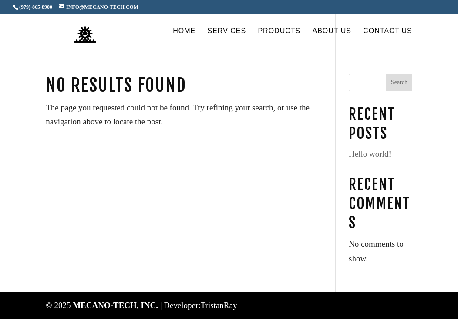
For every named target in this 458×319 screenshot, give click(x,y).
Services (227, 31)
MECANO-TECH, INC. (116, 305)
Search (399, 82)
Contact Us (387, 31)
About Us (331, 31)
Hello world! (370, 153)
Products (279, 31)
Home (184, 31)
